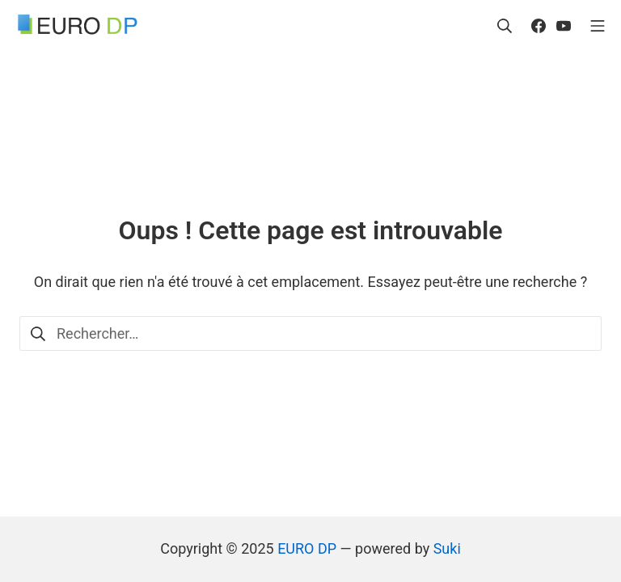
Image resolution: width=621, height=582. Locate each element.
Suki (447, 548)
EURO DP (306, 548)
